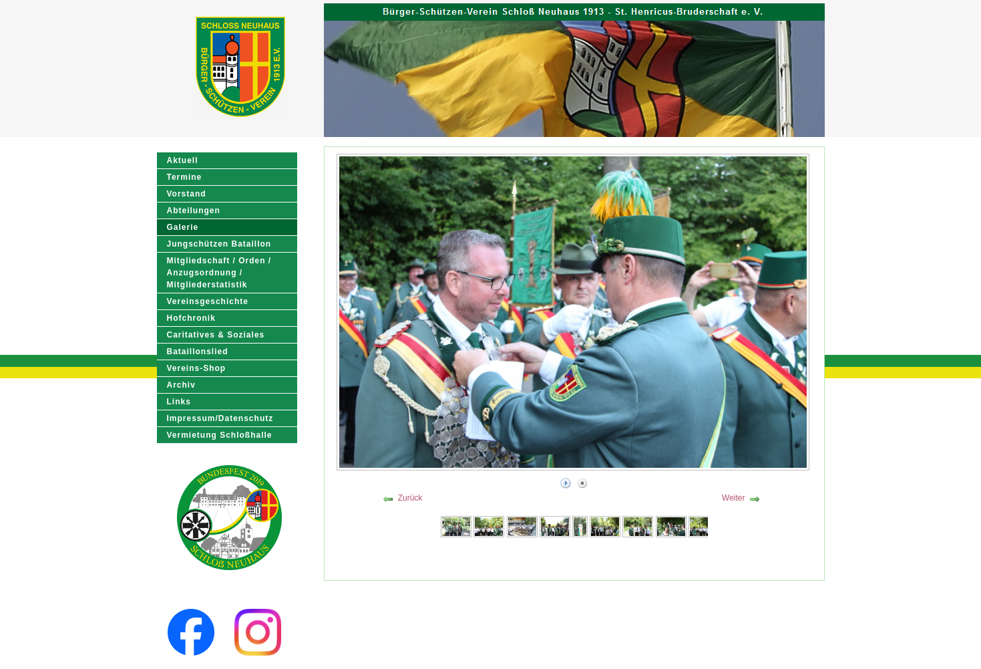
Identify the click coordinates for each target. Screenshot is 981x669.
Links (179, 401)
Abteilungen (193, 210)
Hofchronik (191, 318)
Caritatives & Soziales (216, 335)
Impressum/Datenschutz (220, 418)
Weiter (733, 498)
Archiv (181, 385)
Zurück (410, 498)
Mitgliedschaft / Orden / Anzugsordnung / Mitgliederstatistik (219, 272)
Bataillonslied (197, 351)
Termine (184, 177)
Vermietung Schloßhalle (219, 435)
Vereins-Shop (196, 368)
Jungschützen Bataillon (219, 244)
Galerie (183, 227)
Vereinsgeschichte (207, 301)
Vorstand (186, 193)
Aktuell (182, 160)
